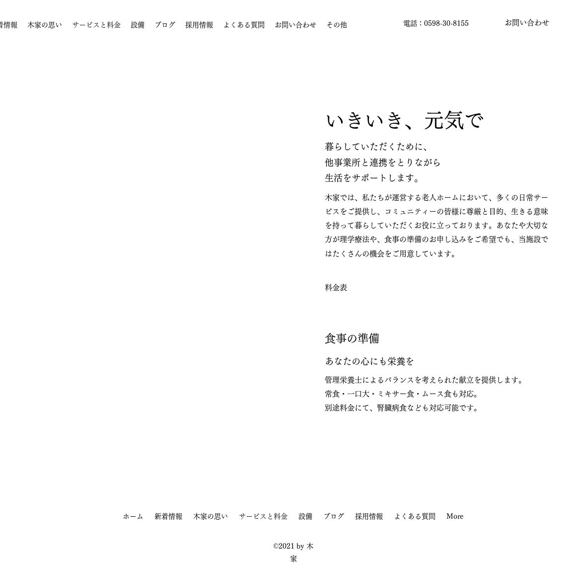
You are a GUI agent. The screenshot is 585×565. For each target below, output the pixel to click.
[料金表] (336, 287)
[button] (527, 23)
